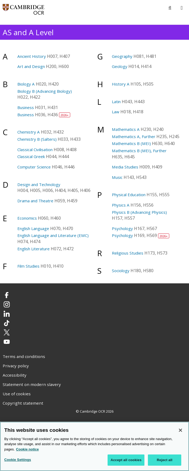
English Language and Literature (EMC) (53, 235)
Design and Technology (38, 184)
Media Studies (125, 167)
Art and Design (31, 66)
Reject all (164, 460)
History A (120, 84)
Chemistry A (28, 132)
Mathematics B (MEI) (131, 143)
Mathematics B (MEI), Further (139, 150)
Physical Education (128, 194)
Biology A (26, 84)
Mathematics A (126, 129)
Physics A (120, 205)
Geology (119, 66)
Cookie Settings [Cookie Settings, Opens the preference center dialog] (17, 460)
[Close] (180, 430)
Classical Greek (31, 156)
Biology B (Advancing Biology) (44, 91)
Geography (122, 56)
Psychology (122, 228)
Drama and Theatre (35, 200)
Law (115, 111)
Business (25, 107)
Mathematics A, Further (133, 136)
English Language (33, 228)
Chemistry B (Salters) (37, 139)
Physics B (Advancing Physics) (139, 212)
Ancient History (31, 56)
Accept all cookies (126, 460)
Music (117, 177)
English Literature (33, 248)
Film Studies (28, 266)
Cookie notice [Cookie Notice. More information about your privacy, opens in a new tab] (27, 450)
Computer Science (34, 167)
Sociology (120, 270)
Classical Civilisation (35, 149)
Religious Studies (127, 253)
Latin (116, 101)
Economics (27, 218)
